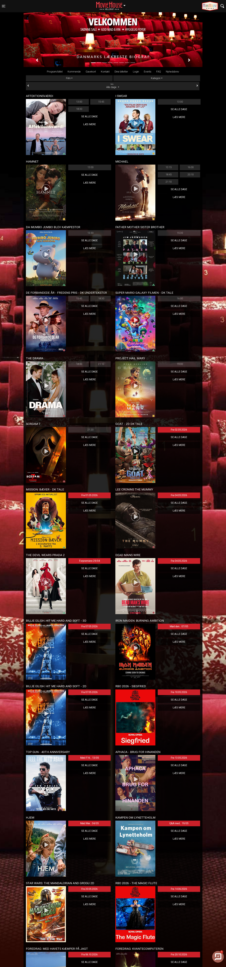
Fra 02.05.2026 (179, 429)
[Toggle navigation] (3, 6)
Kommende (74, 71)
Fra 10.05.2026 (179, 692)
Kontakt (105, 71)
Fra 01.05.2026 (89, 495)
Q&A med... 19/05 (178, 823)
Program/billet (55, 71)
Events (147, 71)
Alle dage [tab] (113, 86)
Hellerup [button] (112, 4)
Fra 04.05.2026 (179, 495)
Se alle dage (89, 116)
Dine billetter (121, 71)
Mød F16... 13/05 (89, 757)
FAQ (158, 71)
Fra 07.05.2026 (89, 626)
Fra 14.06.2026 (179, 888)
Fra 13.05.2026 (179, 757)
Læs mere (89, 124)
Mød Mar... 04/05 (89, 823)
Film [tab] (68, 78)
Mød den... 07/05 (179, 626)
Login (136, 71)
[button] (37, 60)
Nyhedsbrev (172, 71)
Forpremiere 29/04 (89, 560)
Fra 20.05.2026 (89, 888)
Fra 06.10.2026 (89, 954)
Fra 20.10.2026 (179, 954)
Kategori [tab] (155, 78)
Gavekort (91, 71)
